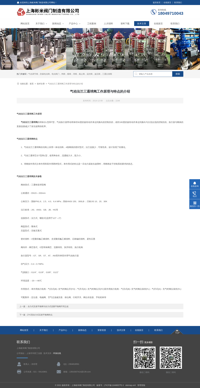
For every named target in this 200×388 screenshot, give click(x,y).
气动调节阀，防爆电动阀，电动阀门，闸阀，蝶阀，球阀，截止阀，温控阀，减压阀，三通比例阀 (70, 74)
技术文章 (141, 23)
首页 (32, 84)
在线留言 (167, 2)
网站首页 (25, 23)
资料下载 (125, 23)
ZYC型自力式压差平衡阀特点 (39, 315)
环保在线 (57, 353)
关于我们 (40, 23)
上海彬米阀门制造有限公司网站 (41, 2)
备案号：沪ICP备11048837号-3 (110, 385)
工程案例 (91, 23)
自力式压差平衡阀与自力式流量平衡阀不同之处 (48, 306)
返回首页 (157, 2)
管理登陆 (141, 385)
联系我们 (178, 2)
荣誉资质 (102, 330)
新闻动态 (56, 23)
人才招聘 (108, 23)
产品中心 (73, 23)
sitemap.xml (130, 385)
